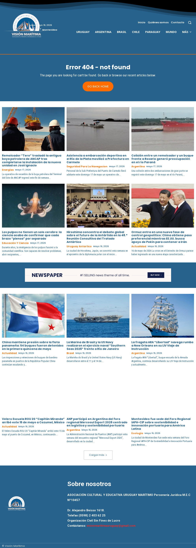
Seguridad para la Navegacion (85, 167)
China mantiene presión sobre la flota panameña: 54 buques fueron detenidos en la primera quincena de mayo (32, 345)
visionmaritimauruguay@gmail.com (111, 524)
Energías (7, 170)
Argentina (137, 167)
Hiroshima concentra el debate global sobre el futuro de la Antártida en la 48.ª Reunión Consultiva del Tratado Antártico (97, 237)
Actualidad (138, 246)
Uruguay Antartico (78, 246)
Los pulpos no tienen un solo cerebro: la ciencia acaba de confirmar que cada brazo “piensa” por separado (32, 235)
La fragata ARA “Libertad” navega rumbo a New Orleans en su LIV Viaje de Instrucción (162, 345)
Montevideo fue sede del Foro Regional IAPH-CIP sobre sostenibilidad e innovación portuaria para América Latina (160, 423)
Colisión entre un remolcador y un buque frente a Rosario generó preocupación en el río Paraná (162, 159)
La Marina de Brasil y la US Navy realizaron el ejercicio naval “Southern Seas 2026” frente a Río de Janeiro (96, 345)
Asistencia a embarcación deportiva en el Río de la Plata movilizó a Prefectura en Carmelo (98, 159)
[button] (190, 22)
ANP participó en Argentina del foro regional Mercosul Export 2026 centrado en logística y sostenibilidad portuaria (97, 421)
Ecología (136, 432)
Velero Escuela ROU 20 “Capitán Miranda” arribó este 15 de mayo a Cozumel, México (33, 419)
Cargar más (98, 454)
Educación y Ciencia (14, 243)
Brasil (70, 352)
